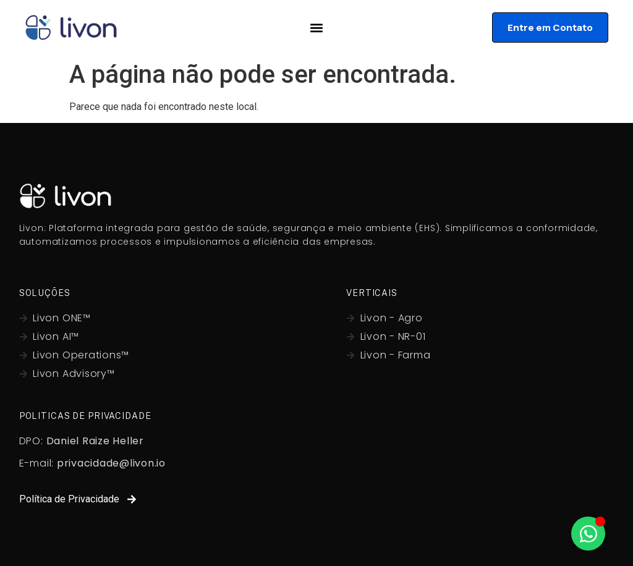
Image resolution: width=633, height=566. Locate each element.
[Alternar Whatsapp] (588, 534)
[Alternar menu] (316, 28)
